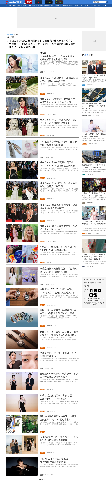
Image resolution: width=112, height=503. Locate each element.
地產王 (87, 6)
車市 (99, 6)
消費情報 (87, 286)
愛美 (76, 6)
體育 (52, 6)
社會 (37, 6)
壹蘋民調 (58, 6)
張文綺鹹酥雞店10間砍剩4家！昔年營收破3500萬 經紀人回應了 (94, 223)
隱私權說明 (100, 279)
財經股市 (47, 6)
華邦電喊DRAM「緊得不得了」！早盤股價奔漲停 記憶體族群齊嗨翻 (93, 105)
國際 (41, 6)
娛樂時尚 (24, 6)
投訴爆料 (100, 283)
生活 (33, 6)
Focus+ (71, 6)
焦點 (14, 6)
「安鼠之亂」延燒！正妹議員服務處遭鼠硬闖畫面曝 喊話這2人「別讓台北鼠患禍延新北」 (94, 256)
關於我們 (87, 279)
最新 (10, 6)
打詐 (103, 6)
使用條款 (93, 283)
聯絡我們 (93, 279)
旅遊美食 (93, 6)
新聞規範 (87, 283)
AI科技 (82, 6)
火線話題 (65, 6)
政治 (29, 6)
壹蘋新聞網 (10, 34)
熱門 (18, 6)
